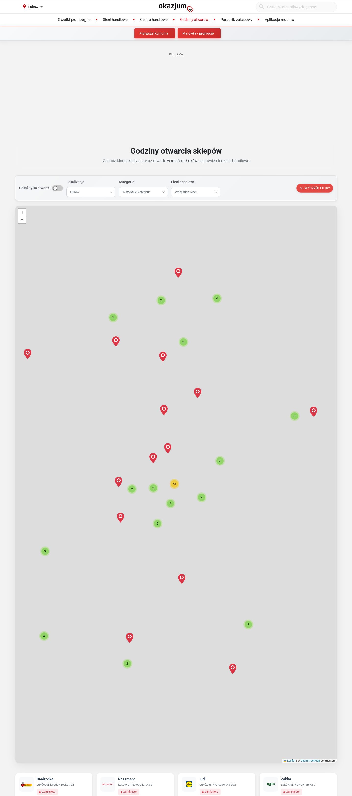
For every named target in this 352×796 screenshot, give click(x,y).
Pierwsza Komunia (153, 33)
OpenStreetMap (310, 760)
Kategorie (126, 182)
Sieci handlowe (183, 182)
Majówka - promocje (198, 33)
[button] (174, 484)
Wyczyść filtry (314, 188)
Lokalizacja (75, 182)
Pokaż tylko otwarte (34, 188)
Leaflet (289, 760)
